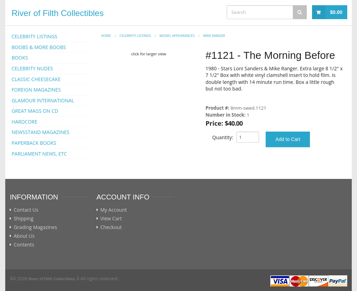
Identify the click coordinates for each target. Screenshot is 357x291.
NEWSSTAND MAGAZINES (40, 132)
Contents (24, 245)
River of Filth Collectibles (58, 13)
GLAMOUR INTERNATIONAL (43, 100)
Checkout (111, 227)
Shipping (23, 218)
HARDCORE (24, 121)
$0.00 (336, 12)
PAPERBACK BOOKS (34, 143)
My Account (113, 210)
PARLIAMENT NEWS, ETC (39, 153)
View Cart (111, 218)
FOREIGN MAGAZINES (36, 89)
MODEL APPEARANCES (177, 35)
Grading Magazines (35, 227)
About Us (24, 236)
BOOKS (20, 57)
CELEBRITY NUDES (32, 68)
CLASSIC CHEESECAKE (36, 79)
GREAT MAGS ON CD (35, 111)
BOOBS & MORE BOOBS (39, 47)
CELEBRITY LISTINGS (34, 36)
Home (106, 35)
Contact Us (26, 210)
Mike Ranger (214, 35)
